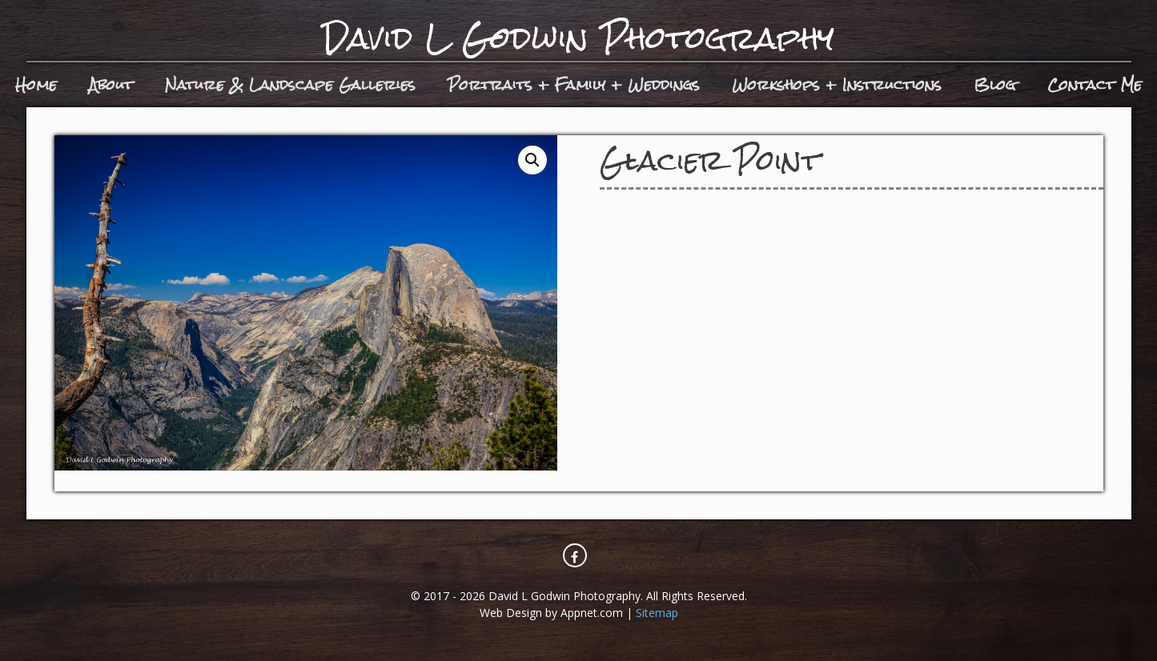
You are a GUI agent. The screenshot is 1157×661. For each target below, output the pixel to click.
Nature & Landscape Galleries (290, 84)
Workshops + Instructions (837, 84)
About (111, 84)
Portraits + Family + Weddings (574, 84)
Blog (994, 84)
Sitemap (657, 612)
